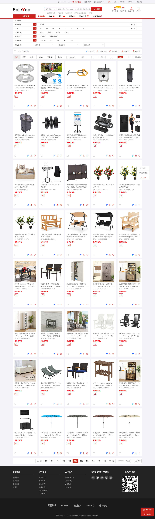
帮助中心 (131, 2)
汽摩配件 (97, 16)
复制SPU (138, 51)
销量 (32, 57)
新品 (72, 16)
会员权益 (139, 2)
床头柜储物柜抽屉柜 (80, 13)
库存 (60, 57)
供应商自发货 (53, 36)
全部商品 (41, 16)
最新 (24, 57)
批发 (51, 40)
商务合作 (68, 487)
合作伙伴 (68, 484)
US (41, 28)
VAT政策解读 (43, 490)
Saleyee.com (76, 515)
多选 (133, 24)
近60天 (66, 32)
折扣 (62, 16)
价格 (41, 57)
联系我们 (16, 487)
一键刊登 (91, 51)
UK (47, 28)
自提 (65, 40)
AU (83, 28)
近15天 (50, 32)
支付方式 (42, 484)
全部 (34, 24)
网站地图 (95, 515)
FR (59, 28)
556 (46, 461)
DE (53, 28)
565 (99, 461)
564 (93, 461)
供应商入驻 (69, 481)
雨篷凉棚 (60, 13)
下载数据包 (103, 51)
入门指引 (122, 2)
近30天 (58, 32)
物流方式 (42, 487)
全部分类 (24, 16)
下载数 (50, 57)
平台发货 (42, 36)
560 (69, 461)
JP (77, 28)
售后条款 (42, 481)
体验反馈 (42, 494)
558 (58, 461)
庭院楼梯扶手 (51, 13)
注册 (115, 2)
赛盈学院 (16, 484)
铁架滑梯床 (68, 13)
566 (105, 461)
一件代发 (42, 40)
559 (64, 461)
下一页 (111, 461)
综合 (16, 57)
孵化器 (91, 13)
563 (87, 461)
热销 (52, 16)
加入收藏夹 (115, 51)
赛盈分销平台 (21, 9)
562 (81, 461)
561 (75, 461)
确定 (120, 57)
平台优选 (84, 16)
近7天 (42, 32)
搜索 (97, 9)
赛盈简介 (16, 477)
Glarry (42, 24)
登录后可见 (18, 93)
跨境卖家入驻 (69, 477)
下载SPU (127, 51)
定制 (71, 40)
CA (71, 28)
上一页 (39, 461)
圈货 (58, 40)
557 (52, 461)
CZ (65, 28)
